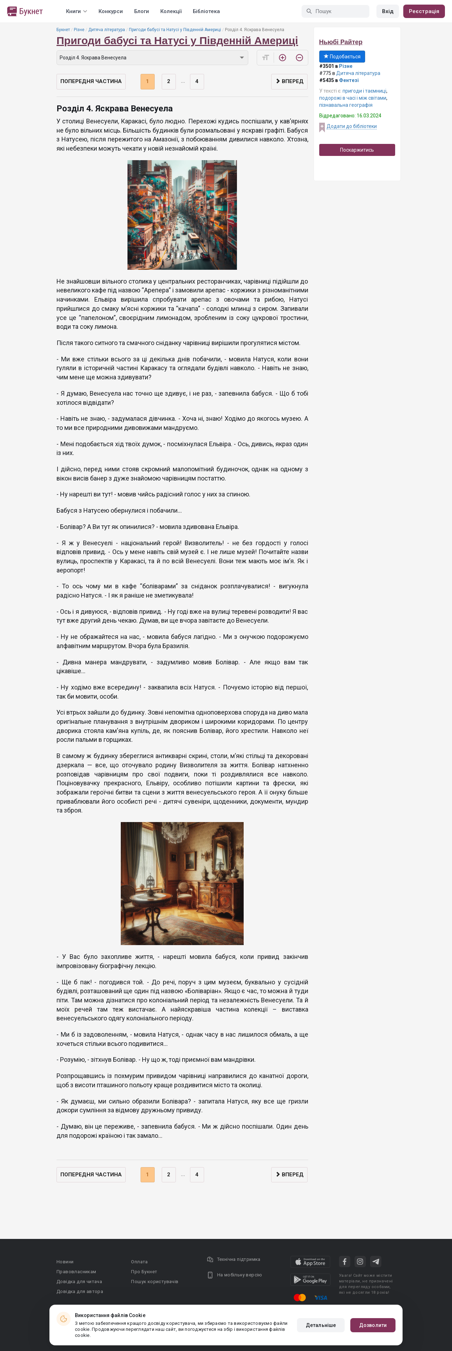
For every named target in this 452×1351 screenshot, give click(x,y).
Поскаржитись (357, 150)
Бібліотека (206, 11)
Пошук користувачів (154, 1281)
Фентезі (349, 80)
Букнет (63, 29)
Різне (79, 29)
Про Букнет (144, 1271)
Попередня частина (91, 81)
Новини (64, 1261)
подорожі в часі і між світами (352, 98)
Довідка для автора (79, 1291)
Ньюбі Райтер (341, 42)
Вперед (289, 81)
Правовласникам (76, 1271)
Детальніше (321, 1325)
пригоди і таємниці (364, 91)
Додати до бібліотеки (352, 126)
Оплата (139, 1261)
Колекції (171, 11)
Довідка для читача (79, 1281)
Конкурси (111, 11)
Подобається (342, 56)
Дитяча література (106, 29)
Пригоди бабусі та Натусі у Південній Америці (175, 29)
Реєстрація (424, 11)
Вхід (387, 11)
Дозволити (373, 1325)
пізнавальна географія (346, 105)
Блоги (141, 11)
